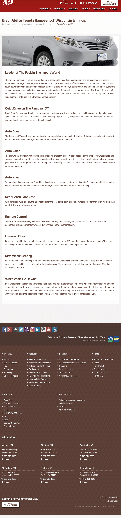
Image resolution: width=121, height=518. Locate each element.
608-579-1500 (10, 482)
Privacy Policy (9, 429)
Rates (96, 366)
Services (73, 9)
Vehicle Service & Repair (69, 362)
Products (59, 9)
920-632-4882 (49, 482)
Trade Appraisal (65, 375)
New (6, 369)
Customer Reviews (12, 406)
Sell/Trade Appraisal (12, 379)
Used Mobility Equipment (39, 382)
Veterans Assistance (68, 379)
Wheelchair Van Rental (103, 362)
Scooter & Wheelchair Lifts (40, 366)
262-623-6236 (49, 459)
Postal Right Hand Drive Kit (40, 385)
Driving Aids (34, 372)
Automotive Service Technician (72, 403)
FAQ (5, 419)
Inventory (45, 9)
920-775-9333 (10, 459)
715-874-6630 (88, 459)
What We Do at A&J (67, 413)
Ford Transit (99, 369)
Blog (6, 413)
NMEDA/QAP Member (13, 416)
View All (7, 362)
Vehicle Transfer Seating (39, 369)
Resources (99, 9)
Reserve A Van (100, 372)
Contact (113, 9)
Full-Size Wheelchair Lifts (39, 379)
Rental (86, 9)
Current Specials (11, 366)
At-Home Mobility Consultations (72, 366)
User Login (113, 504)
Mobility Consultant (67, 406)
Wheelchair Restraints (38, 375)
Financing (8, 375)
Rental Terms (99, 375)
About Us (8, 403)
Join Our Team (65, 397)
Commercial (110, 4)
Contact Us (113, 500)
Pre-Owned (8, 372)
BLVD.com (114, 509)
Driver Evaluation (66, 372)
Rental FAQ (98, 379)
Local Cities (101, 500)
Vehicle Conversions (37, 362)
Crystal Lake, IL (70, 4)
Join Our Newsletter (12, 426)
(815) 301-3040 (89, 4)
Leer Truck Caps (35, 389)
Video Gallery (9, 409)
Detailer (62, 409)
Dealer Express (96, 509)
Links (6, 423)
